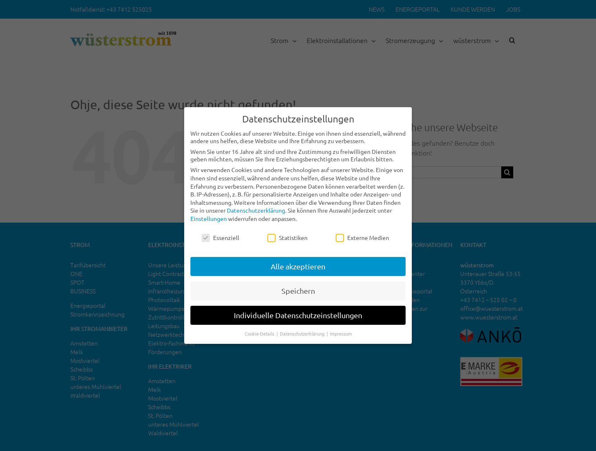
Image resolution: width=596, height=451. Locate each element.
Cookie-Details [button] (260, 333)
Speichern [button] (298, 290)
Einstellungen (208, 218)
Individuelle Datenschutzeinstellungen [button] (298, 315)
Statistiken (287, 237)
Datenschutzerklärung (256, 210)
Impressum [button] (341, 333)
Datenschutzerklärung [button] (303, 333)
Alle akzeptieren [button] (298, 266)
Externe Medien (362, 237)
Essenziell (220, 237)
